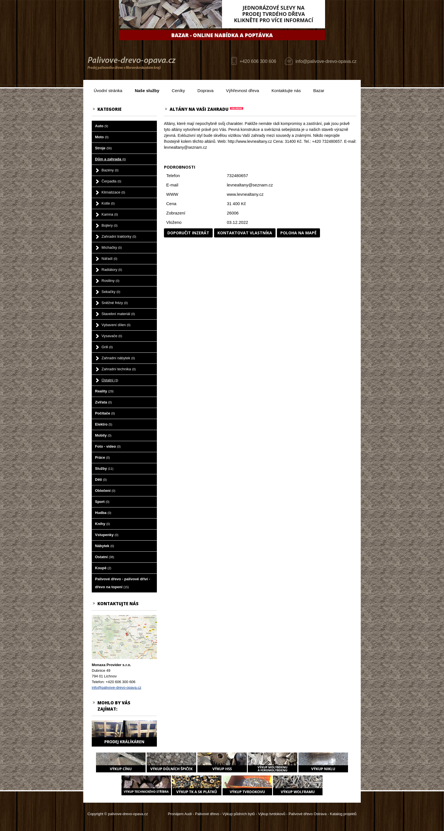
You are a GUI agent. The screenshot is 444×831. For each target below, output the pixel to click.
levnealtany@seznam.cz (250, 184)
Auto (101, 126)
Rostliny (110, 281)
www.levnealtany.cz (245, 194)
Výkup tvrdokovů (271, 814)
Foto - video (108, 446)
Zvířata (103, 402)
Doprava (205, 90)
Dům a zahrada (110, 159)
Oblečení (105, 490)
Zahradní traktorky (119, 236)
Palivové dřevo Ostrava (307, 814)
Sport (102, 502)
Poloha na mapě (298, 232)
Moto (102, 137)
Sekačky (111, 292)
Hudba (103, 513)
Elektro (103, 424)
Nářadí (110, 258)
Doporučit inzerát (188, 232)
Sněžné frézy (115, 303)
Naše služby (147, 90)
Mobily (103, 435)
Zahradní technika (119, 369)
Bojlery (110, 225)
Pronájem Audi (180, 814)
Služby (104, 468)
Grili (107, 347)
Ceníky (178, 90)
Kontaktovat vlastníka (244, 232)
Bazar (318, 90)
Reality (104, 391)
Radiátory (112, 269)
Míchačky (112, 247)
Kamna (110, 214)
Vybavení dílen (116, 325)
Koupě (103, 568)
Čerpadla (111, 181)
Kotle (108, 203)
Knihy (102, 524)
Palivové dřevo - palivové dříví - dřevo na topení (122, 583)
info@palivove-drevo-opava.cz (326, 61)
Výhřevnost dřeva (242, 90)
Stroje (103, 148)
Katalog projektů (343, 814)
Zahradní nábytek (118, 358)
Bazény (110, 170)
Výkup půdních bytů (239, 814)
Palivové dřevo (207, 814)
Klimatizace (113, 192)
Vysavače (112, 336)
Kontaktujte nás (286, 90)
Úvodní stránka (108, 90)
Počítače (105, 413)
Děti (101, 479)
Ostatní (110, 380)
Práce (102, 457)
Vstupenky (107, 535)
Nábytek (104, 546)
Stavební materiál (118, 314)
